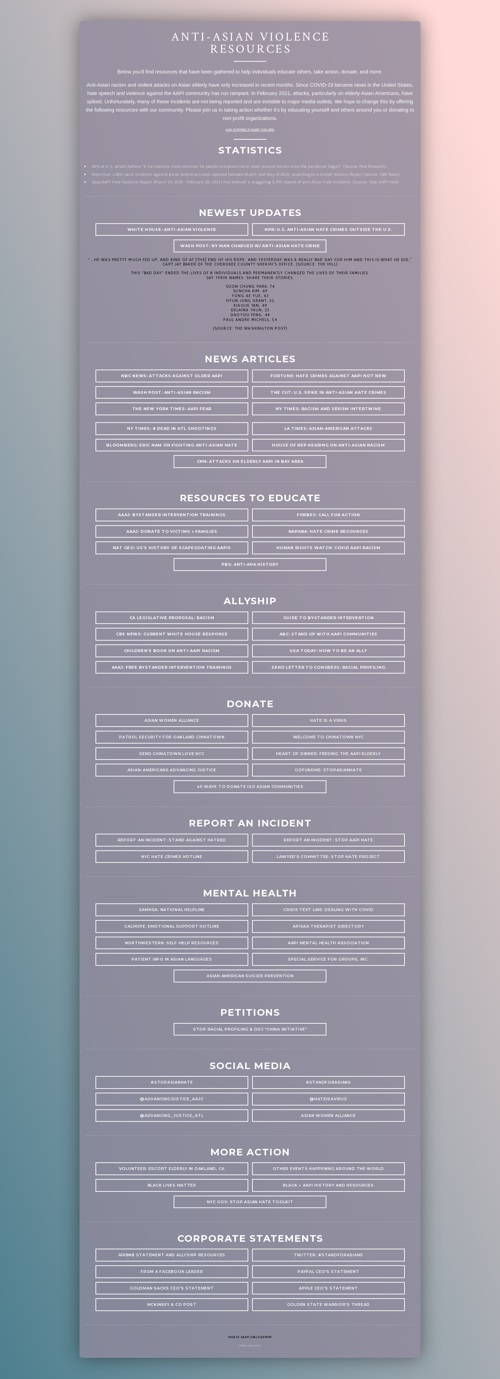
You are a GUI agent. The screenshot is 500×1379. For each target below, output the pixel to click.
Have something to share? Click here (250, 129)
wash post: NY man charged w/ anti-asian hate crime (250, 245)
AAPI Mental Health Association (328, 942)
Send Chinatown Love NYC (171, 753)
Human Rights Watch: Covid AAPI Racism (328, 547)
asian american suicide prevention (250, 975)
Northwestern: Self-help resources (172, 942)
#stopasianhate (172, 1082)
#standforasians (328, 1082)
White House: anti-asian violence (171, 229)
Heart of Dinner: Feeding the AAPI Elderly (328, 753)
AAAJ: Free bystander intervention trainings (172, 667)
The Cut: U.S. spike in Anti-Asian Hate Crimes (328, 392)
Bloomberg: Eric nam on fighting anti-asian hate (171, 445)
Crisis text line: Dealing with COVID (328, 909)
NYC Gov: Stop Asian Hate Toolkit (250, 1201)
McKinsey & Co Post (172, 1304)
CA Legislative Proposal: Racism (172, 617)
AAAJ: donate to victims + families (171, 531)
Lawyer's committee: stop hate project (328, 856)
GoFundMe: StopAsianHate (328, 769)
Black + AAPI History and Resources (328, 1185)
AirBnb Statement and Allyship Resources (172, 1254)
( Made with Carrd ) (250, 1345)
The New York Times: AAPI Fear (171, 408)
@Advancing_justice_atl (171, 1115)
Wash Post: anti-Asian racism (172, 392)
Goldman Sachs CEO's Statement (172, 1288)
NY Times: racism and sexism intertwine (328, 408)
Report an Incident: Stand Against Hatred (172, 840)
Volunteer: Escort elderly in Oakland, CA (172, 1168)
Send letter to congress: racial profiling (328, 667)
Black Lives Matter (172, 1185)
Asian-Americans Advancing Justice (171, 769)
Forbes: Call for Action (328, 514)
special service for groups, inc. (328, 959)
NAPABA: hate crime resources (329, 531)
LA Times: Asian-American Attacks (328, 428)
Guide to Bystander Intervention (328, 617)
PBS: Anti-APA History (250, 564)
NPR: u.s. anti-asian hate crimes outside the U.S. (328, 229)
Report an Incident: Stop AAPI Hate (328, 840)
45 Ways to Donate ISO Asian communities (250, 786)
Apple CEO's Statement (328, 1288)
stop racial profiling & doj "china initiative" (250, 1029)
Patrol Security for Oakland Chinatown (171, 737)
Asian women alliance (171, 720)
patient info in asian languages (172, 959)
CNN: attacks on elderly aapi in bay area (250, 461)
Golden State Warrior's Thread (328, 1304)
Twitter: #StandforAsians (329, 1254)
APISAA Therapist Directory (328, 926)
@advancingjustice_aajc (171, 1098)
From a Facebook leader (172, 1271)
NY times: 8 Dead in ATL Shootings (171, 428)
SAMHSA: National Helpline (172, 909)
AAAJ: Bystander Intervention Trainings (171, 514)
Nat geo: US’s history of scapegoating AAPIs (172, 547)
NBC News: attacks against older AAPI (171, 375)
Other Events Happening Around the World (328, 1168)
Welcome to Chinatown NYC (328, 737)
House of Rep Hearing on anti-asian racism (328, 445)
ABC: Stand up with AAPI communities (329, 634)
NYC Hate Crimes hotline (171, 856)
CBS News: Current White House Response (172, 634)
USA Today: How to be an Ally (328, 650)
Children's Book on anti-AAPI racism (172, 650)
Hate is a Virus (328, 720)
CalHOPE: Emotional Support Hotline (171, 926)
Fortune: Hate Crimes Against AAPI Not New (328, 375)
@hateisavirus (328, 1098)
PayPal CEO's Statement (328, 1271)
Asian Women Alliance (328, 1115)
